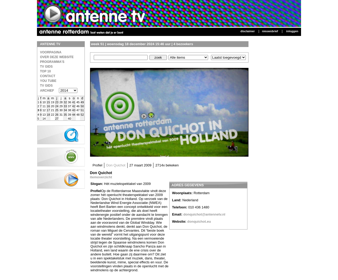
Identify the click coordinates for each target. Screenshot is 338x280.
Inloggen (292, 31)
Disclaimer (247, 31)
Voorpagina (51, 52)
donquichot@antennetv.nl (204, 214)
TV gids (46, 85)
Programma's (52, 62)
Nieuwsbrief (270, 31)
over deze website (57, 57)
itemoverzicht (101, 177)
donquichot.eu (199, 221)
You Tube (48, 81)
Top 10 (45, 71)
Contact (47, 76)
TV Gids (46, 66)
